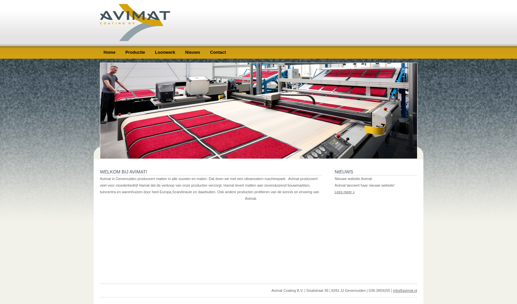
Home (109, 52)
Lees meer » (345, 192)
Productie (135, 52)
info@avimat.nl (405, 290)
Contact (218, 52)
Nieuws (192, 52)
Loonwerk (165, 52)
